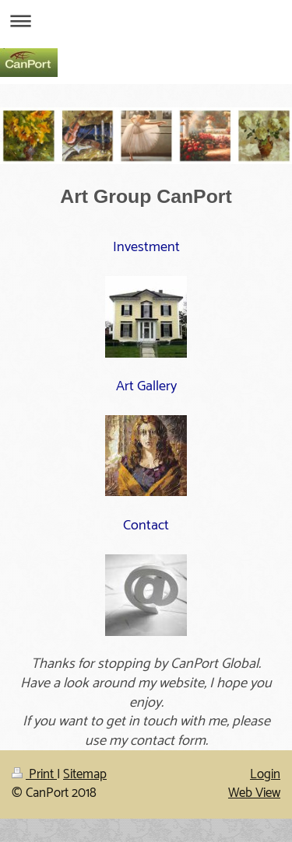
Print (34, 774)
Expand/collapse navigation (146, 20)
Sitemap (85, 774)
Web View (254, 793)
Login (265, 774)
